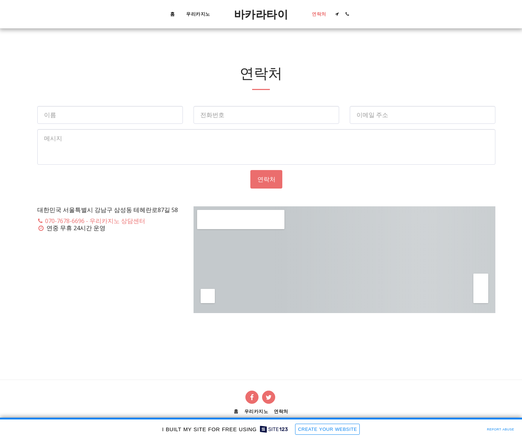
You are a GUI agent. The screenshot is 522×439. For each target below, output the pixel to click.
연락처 (266, 179)
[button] (337, 14)
